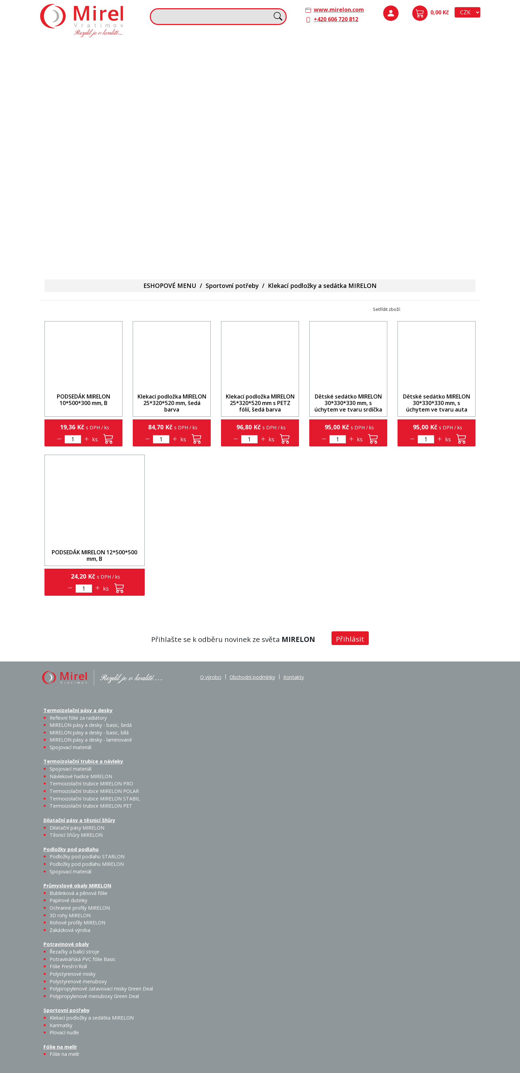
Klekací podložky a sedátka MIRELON (322, 285)
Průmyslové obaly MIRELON (412, 96)
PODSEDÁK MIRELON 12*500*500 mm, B (94, 555)
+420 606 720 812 (336, 19)
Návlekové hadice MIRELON (208, 67)
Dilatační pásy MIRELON (77, 827)
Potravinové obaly (67, 163)
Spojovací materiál (73, 107)
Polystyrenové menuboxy (78, 981)
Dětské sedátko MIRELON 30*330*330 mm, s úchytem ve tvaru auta (436, 403)
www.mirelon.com (339, 9)
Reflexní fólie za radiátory (78, 718)
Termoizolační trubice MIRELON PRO (91, 783)
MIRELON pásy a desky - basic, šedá (96, 75)
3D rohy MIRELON (70, 915)
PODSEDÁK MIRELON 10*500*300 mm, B (83, 400)
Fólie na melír (282, 163)
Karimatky (209, 173)
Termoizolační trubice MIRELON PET (213, 107)
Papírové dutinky (428, 110)
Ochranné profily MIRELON (452, 114)
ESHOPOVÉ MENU (169, 285)
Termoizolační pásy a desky (79, 48)
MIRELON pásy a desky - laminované (91, 739)
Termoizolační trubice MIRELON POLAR (94, 791)
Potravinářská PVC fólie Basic (83, 959)
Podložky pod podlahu (404, 48)
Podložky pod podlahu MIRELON (428, 71)
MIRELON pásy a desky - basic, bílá (119, 75)
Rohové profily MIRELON (427, 142)
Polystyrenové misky (72, 974)
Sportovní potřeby (178, 163)
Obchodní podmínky (252, 677)
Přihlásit (350, 639)
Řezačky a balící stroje (71, 182)
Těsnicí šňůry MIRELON (316, 67)
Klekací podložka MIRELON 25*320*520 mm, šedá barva (172, 403)
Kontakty (293, 677)
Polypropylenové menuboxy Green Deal (83, 250)
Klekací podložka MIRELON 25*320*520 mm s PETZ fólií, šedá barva (260, 403)
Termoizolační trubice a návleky (195, 48)
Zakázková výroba (453, 138)
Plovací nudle (227, 178)
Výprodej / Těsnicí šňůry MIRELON (336, 101)
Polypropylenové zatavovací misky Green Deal (101, 988)
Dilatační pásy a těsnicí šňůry (302, 48)
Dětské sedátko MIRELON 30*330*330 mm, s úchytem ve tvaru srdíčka (348, 403)
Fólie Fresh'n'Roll (121, 178)
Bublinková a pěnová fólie (408, 118)
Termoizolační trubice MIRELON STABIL (95, 798)
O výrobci (210, 677)
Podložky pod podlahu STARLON (405, 71)
